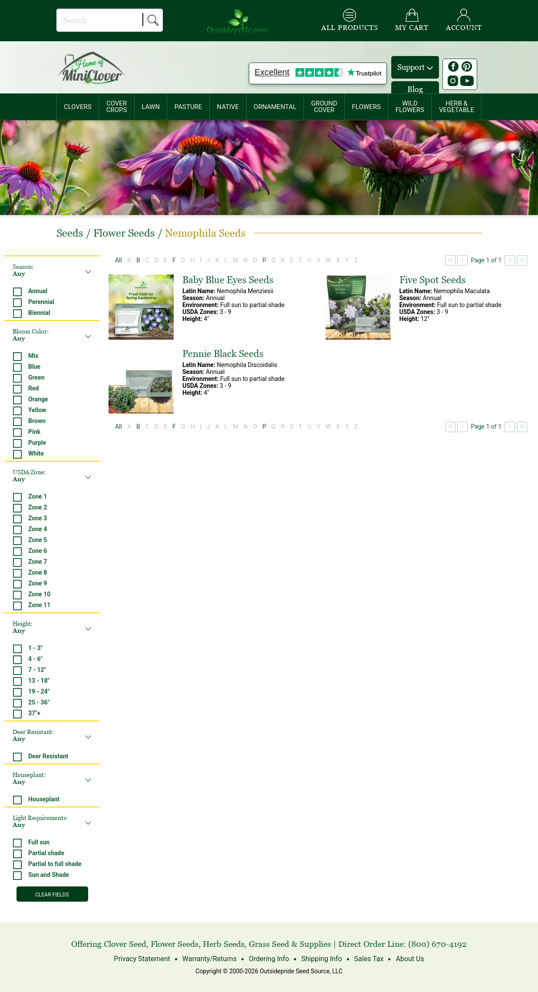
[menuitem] (77, 107)
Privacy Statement (142, 959)
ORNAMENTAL (275, 107)
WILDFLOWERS (410, 106)
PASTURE (188, 107)
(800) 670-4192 (437, 944)
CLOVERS (78, 107)
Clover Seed (125, 944)
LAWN (151, 107)
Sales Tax (368, 959)
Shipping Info (321, 959)
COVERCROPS (116, 106)
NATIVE (228, 107)
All (118, 260)
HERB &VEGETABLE (456, 106)
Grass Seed (269, 944)
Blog (415, 89)
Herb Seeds (223, 944)
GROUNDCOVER (324, 106)
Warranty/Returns (209, 959)
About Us (410, 959)
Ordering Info (269, 959)
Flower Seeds (174, 944)
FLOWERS (366, 107)
